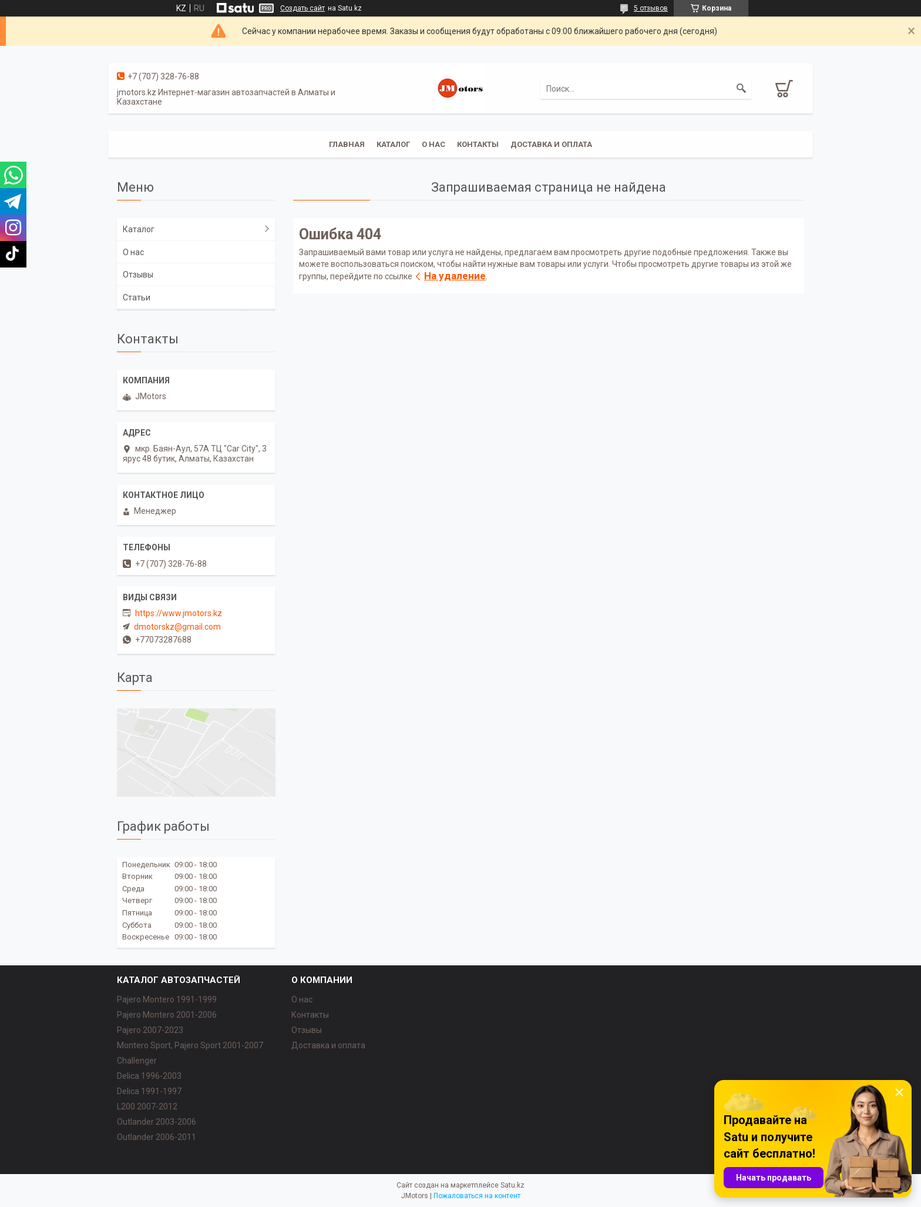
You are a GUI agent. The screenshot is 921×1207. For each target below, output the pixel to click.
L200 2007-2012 (147, 1106)
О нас (433, 144)
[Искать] (741, 88)
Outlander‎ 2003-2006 (156, 1121)
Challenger (137, 1060)
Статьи (136, 297)
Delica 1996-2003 (149, 1076)
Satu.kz (512, 1185)
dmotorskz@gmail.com (177, 626)
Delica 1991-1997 (149, 1091)
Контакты (478, 144)
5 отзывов (651, 8)
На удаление (455, 276)
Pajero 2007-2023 (150, 1030)
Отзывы (138, 274)
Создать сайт (302, 8)
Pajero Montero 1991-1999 (167, 999)
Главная (347, 144)
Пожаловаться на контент (476, 1196)
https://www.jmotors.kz (178, 613)
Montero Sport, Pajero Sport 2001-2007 (190, 1045)
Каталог (393, 144)
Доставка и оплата (551, 144)
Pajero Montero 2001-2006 (167, 1014)
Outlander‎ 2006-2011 (156, 1137)
